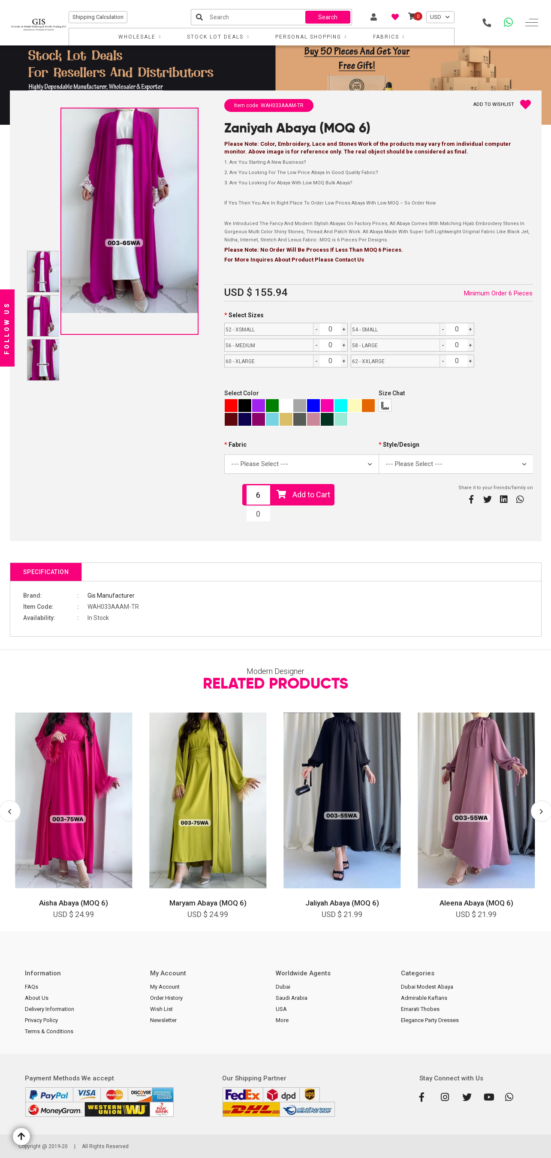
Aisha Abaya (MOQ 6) (73, 903)
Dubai (283, 987)
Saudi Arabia (291, 998)
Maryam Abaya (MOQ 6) (208, 903)
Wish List (161, 1009)
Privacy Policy (41, 1020)
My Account (165, 987)
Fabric (238, 444)
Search (327, 17)
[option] (74, 822)
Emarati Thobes (420, 1009)
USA (281, 1009)
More (282, 1020)
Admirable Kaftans (424, 998)
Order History (166, 998)
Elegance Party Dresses (430, 1020)
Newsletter (163, 1020)
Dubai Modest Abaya (427, 987)
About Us (36, 998)
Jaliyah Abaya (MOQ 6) (342, 903)
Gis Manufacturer (111, 595)
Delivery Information (49, 1009)
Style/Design (401, 444)
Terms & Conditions (49, 1031)
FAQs (31, 987)
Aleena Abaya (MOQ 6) (476, 903)
